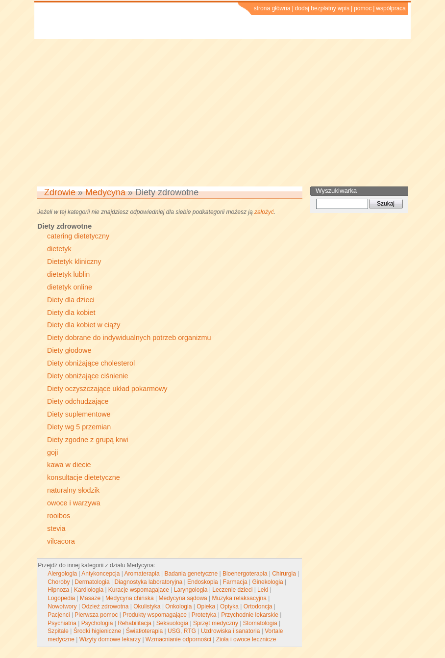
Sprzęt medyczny (215, 623)
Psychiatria (62, 623)
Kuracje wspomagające (138, 589)
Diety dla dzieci (71, 300)
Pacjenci (59, 614)
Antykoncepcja (100, 573)
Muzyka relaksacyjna (239, 598)
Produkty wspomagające (155, 614)
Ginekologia (267, 582)
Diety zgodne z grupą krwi (87, 440)
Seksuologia (172, 623)
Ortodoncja (258, 606)
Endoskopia (202, 582)
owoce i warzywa (73, 503)
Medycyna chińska (129, 598)
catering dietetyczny (78, 236)
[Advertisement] (222, 113)
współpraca (391, 8)
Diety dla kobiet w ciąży (84, 325)
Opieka (206, 606)
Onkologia (178, 606)
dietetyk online (69, 287)
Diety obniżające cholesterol (91, 363)
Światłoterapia (144, 631)
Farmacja (235, 582)
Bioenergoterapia (244, 573)
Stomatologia (260, 623)
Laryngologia (191, 589)
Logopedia (61, 598)
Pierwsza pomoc (96, 614)
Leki (262, 589)
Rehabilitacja (134, 623)
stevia (56, 528)
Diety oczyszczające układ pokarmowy (107, 389)
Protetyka (204, 614)
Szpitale (58, 631)
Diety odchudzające (78, 401)
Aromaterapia (142, 573)
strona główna (272, 8)
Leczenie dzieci (232, 589)
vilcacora (61, 541)
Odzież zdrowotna (104, 606)
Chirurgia (284, 573)
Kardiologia (88, 589)
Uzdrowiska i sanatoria (230, 631)
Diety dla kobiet (71, 312)
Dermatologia (91, 582)
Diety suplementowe (79, 414)
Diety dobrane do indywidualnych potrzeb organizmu (129, 338)
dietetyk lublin (68, 274)
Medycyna (105, 192)
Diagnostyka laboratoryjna (149, 582)
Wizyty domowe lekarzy (110, 639)
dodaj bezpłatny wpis (322, 8)
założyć (264, 212)
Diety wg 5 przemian (79, 427)
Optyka (229, 606)
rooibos (58, 516)
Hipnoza (58, 589)
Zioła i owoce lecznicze (246, 639)
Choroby (59, 582)
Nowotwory (62, 606)
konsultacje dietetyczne (83, 477)
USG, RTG (182, 631)
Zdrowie (59, 192)
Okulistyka (146, 606)
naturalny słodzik (73, 490)
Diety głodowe (69, 350)
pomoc (362, 8)
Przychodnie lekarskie (249, 614)
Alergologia (62, 573)
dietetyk (59, 249)
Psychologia (97, 623)
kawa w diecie (69, 465)
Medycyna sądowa (182, 598)
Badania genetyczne (191, 573)
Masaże (90, 598)
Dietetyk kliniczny (74, 261)
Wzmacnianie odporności (178, 639)
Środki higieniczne (97, 631)
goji (52, 452)
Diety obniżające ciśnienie (87, 376)
